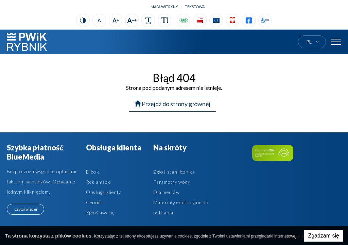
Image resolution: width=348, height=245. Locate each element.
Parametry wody (171, 182)
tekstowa (195, 6)
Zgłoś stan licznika (174, 172)
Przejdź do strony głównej (172, 104)
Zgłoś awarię (100, 212)
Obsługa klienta (104, 192)
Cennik (94, 202)
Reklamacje (98, 182)
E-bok (92, 172)
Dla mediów (166, 192)
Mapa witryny (164, 6)
